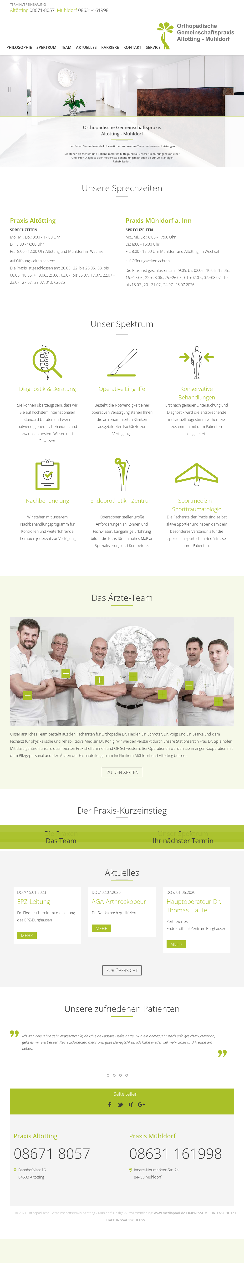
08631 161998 (175, 1153)
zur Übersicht (122, 970)
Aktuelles (86, 47)
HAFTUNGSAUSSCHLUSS (125, 1220)
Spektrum (46, 47)
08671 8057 (52, 1153)
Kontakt (132, 47)
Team (66, 47)
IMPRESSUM (198, 1213)
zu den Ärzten (122, 772)
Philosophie (19, 47)
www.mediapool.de (169, 1213)
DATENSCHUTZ (222, 1213)
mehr (27, 935)
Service (153, 47)
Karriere (110, 47)
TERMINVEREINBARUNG (28, 4)
